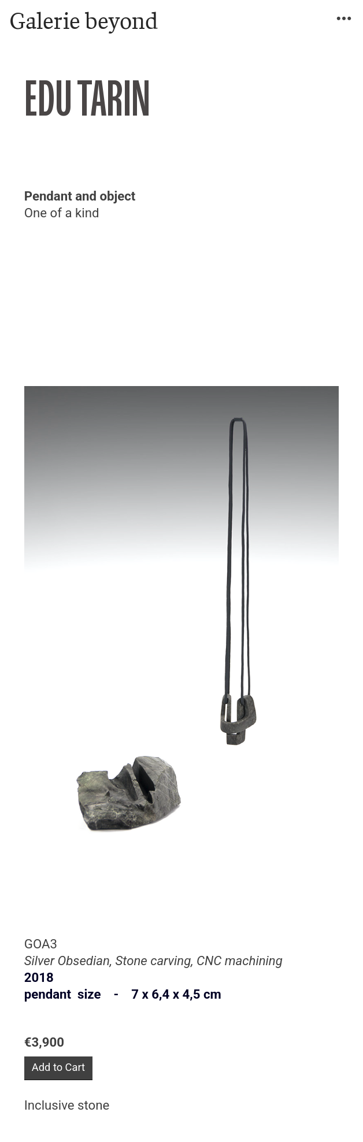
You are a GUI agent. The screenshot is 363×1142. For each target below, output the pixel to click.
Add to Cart (58, 1067)
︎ (344, 18)
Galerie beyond (83, 21)
